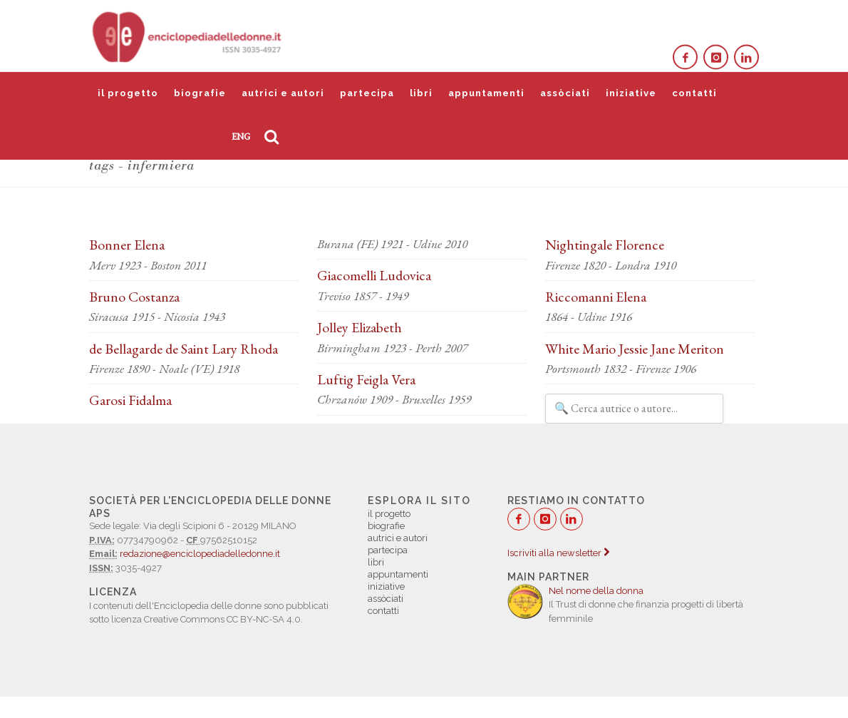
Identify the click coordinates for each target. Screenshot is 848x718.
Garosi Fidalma (130, 400)
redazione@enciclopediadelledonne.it (200, 553)
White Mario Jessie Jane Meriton (634, 348)
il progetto (128, 93)
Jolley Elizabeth (359, 327)
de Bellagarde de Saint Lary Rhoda (183, 348)
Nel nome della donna (596, 590)
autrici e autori (283, 93)
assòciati (565, 93)
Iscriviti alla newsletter (558, 553)
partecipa (367, 93)
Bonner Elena (127, 244)
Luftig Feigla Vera (366, 379)
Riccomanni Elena (595, 296)
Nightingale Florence (604, 244)
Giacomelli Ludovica (374, 275)
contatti (694, 93)
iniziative (631, 93)
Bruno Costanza (134, 296)
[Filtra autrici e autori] (634, 409)
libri (421, 93)
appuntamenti (486, 93)
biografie (200, 93)
